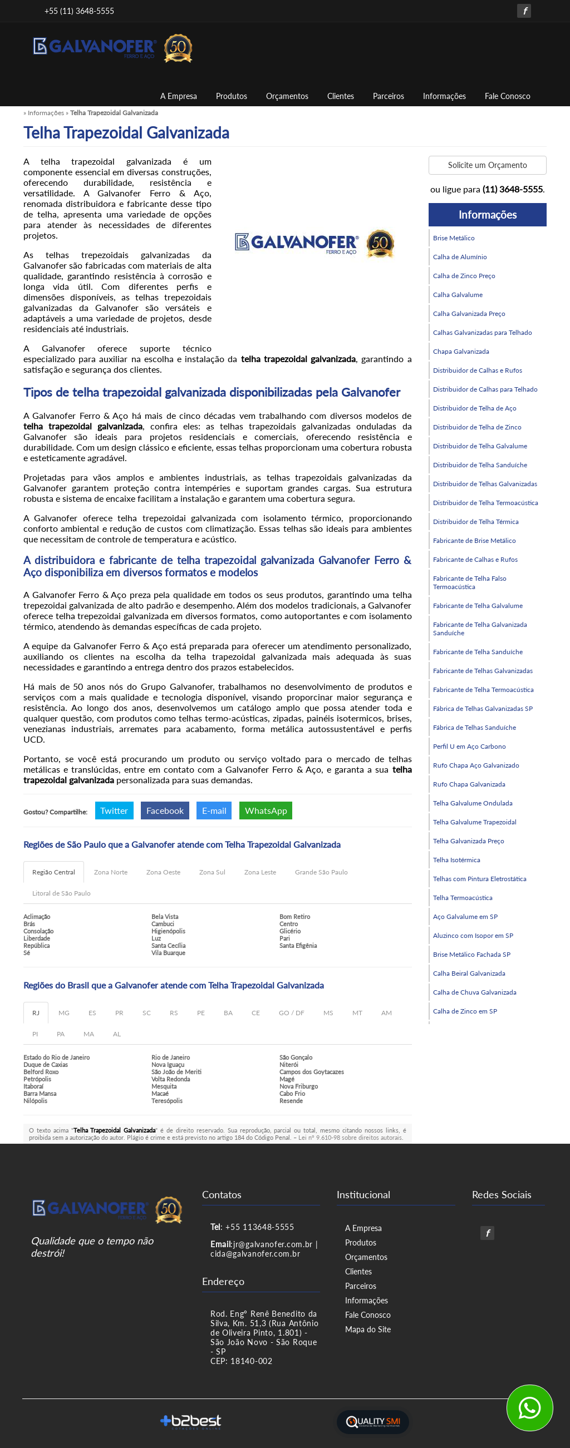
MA (88, 1034)
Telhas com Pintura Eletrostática (480, 878)
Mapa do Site (368, 1329)
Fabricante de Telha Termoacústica (483, 689)
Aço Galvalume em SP (465, 916)
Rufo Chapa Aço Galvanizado (476, 765)
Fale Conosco (507, 96)
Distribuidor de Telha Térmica (476, 521)
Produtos (231, 96)
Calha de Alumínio (460, 257)
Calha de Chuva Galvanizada (475, 992)
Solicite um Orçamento (487, 165)
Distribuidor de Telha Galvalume (480, 446)
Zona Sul (212, 872)
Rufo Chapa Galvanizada (469, 784)
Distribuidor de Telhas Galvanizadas (485, 484)
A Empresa (178, 96)
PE (201, 1013)
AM (386, 1013)
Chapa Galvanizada (461, 351)
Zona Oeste (163, 872)
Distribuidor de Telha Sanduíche (480, 465)
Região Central (53, 872)
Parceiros (388, 96)
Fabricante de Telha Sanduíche (478, 652)
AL (117, 1034)
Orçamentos (287, 96)
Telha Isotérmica (456, 860)
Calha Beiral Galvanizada (469, 973)
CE (256, 1013)
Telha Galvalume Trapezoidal (475, 822)
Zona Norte (110, 872)
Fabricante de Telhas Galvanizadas (483, 670)
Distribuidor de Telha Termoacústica (485, 502)
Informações (444, 96)
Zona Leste (260, 872)
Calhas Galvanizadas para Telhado (482, 332)
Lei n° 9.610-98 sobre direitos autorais (350, 1137)
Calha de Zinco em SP (465, 1011)
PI (35, 1034)
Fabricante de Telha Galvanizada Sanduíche (480, 628)
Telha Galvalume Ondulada (473, 803)
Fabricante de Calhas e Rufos (475, 559)
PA (61, 1034)
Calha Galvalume (458, 294)
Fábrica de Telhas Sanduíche (474, 727)
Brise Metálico (454, 238)
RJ (36, 1013)
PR (119, 1013)
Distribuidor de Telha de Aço (475, 408)
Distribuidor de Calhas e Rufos (477, 370)
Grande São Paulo (321, 872)
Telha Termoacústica (463, 897)
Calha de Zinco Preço (464, 275)
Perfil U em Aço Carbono (469, 746)
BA (228, 1013)
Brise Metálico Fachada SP (471, 954)
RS (174, 1013)
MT (357, 1013)
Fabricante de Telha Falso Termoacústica (470, 582)
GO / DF (291, 1013)
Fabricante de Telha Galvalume (478, 605)
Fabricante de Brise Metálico (474, 540)
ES (92, 1013)
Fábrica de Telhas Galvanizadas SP (483, 708)
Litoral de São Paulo (61, 893)
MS (328, 1013)
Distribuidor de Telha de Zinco (477, 427)
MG (64, 1013)
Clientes (340, 96)
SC (146, 1013)
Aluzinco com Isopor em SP (473, 935)
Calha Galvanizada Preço (469, 313)
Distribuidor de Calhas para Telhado (485, 389)
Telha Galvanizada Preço (468, 841)
